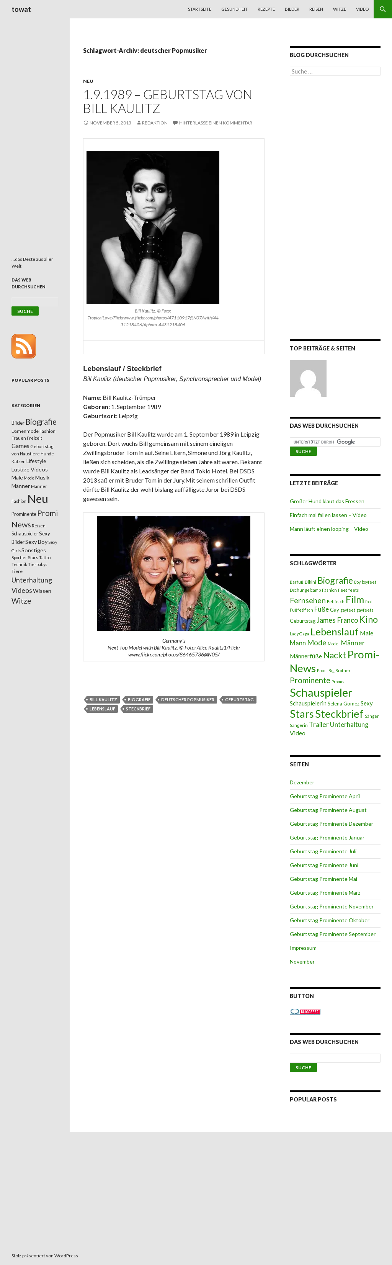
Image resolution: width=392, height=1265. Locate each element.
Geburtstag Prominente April (325, 796)
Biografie (139, 699)
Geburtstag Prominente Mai (323, 879)
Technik (19, 564)
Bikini (310, 582)
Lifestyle (36, 461)
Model (334, 643)
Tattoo (45, 557)
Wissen (42, 590)
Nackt (334, 655)
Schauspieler (321, 692)
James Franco (337, 620)
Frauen (18, 438)
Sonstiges (33, 550)
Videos (21, 590)
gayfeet (347, 609)
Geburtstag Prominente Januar (327, 837)
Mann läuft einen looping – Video (329, 528)
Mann (298, 643)
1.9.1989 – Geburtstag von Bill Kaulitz (167, 101)
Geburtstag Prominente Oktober (329, 920)
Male (366, 633)
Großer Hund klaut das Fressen (327, 501)
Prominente (310, 680)
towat (21, 9)
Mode (317, 642)
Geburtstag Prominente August (328, 810)
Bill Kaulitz (103, 699)
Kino (368, 619)
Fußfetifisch (301, 609)
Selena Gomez (343, 703)
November (302, 961)
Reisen (316, 9)
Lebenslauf (102, 708)
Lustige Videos (29, 469)
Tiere (17, 571)
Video (362, 9)
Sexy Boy (36, 541)
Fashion (329, 589)
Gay (334, 610)
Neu (88, 81)
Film (355, 599)
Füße (321, 609)
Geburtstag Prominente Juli (323, 851)
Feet (342, 590)
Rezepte (266, 9)
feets (353, 589)
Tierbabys (37, 564)
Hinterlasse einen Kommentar (215, 123)
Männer (353, 643)
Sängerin (299, 725)
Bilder (292, 9)
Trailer (319, 724)
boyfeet (369, 581)
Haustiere (30, 453)
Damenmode (25, 431)
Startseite (199, 9)
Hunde (47, 453)
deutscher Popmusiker (187, 699)
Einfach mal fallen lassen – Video (328, 515)
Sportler (19, 557)
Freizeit (34, 437)
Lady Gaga (299, 633)
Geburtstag (239, 699)
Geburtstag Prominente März (325, 892)
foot (368, 601)
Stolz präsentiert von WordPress (44, 1255)
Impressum (303, 947)
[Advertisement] (335, 209)
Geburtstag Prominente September (333, 934)
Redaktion (155, 123)
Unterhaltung (349, 724)
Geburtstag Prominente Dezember (331, 823)
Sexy (367, 703)
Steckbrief (138, 708)
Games (20, 445)
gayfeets (364, 609)
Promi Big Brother (334, 670)
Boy (357, 581)
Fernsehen (308, 600)
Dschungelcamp (305, 589)
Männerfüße (306, 656)
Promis (338, 681)
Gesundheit (234, 9)
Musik (42, 477)
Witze (339, 9)
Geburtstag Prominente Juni (324, 865)
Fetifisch (336, 601)
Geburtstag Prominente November (332, 906)
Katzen (18, 461)
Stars (302, 713)
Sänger (372, 716)
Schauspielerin (308, 703)
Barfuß (297, 581)
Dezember (302, 782)
